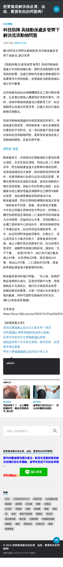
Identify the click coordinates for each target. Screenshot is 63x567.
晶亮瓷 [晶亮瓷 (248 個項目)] (19, 504)
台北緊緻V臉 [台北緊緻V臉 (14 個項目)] (51, 499)
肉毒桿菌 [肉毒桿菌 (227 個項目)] (34, 519)
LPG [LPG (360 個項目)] (7, 499)
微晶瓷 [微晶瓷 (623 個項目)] (8, 504)
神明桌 (7, 148)
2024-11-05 (20, 42)
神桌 (15, 148)
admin (10, 363)
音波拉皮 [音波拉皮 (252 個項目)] (40, 524)
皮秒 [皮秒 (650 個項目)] (14, 514)
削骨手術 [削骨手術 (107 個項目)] (38, 499)
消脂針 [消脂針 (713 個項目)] (19, 509)
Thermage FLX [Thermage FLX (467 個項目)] (21, 499)
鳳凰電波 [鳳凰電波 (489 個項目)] (9, 529)
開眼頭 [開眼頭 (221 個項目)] (8, 524)
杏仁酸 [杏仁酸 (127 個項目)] (29, 504)
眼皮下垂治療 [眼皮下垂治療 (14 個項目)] (26, 514)
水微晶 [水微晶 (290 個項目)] (48, 504)
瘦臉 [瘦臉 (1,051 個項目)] (47, 509)
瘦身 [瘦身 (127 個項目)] (55, 509)
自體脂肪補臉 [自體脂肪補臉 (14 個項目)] (48, 519)
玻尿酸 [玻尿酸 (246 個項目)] (37, 509)
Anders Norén (21, 553)
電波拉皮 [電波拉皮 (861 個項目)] (28, 524)
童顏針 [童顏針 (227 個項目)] (39, 514)
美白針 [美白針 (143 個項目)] (50, 514)
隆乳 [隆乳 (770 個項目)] (18, 524)
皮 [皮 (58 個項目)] (6, 514)
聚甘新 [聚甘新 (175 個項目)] (23, 519)
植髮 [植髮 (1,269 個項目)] (38, 504)
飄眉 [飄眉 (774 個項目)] (51, 524)
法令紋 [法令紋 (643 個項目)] (8, 509)
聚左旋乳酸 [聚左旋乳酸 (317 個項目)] (10, 519)
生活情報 (7, 24)
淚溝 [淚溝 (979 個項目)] (28, 509)
